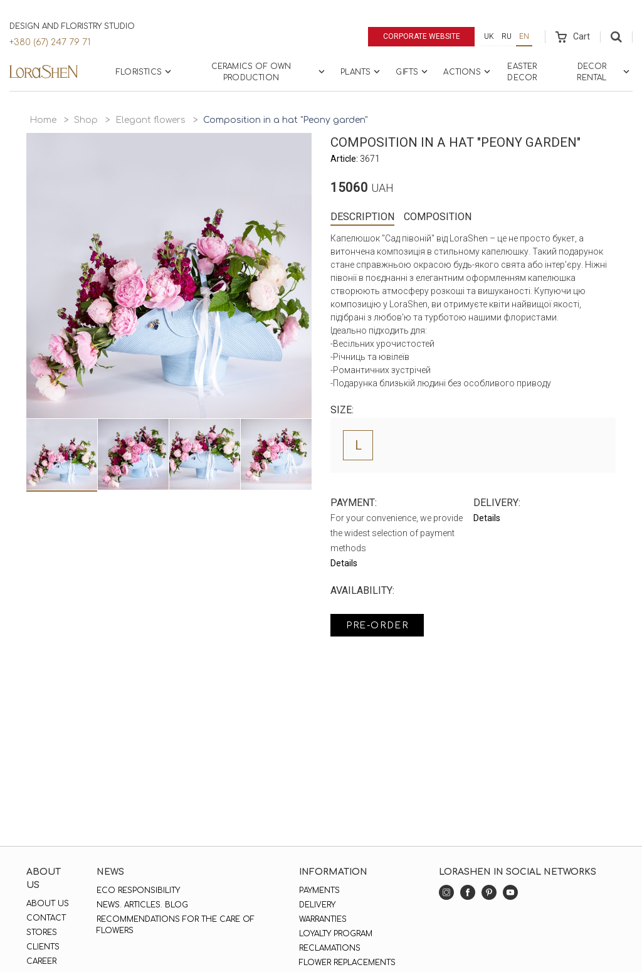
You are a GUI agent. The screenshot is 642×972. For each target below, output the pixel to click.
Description (362, 217)
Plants (361, 71)
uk (489, 36)
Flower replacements (347, 962)
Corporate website (421, 36)
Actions (467, 71)
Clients (43, 947)
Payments (319, 890)
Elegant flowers (150, 120)
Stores (41, 932)
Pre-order (377, 625)
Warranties (323, 919)
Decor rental (604, 72)
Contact (46, 918)
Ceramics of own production (269, 72)
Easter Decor (522, 72)
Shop (86, 120)
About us (47, 903)
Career (41, 961)
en (524, 36)
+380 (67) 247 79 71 (49, 42)
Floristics (145, 71)
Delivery (317, 905)
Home (42, 120)
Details (343, 563)
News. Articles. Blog (142, 905)
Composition (437, 217)
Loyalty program (335, 933)
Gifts (413, 71)
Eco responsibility (138, 890)
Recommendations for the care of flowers (176, 925)
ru (507, 36)
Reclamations (329, 948)
